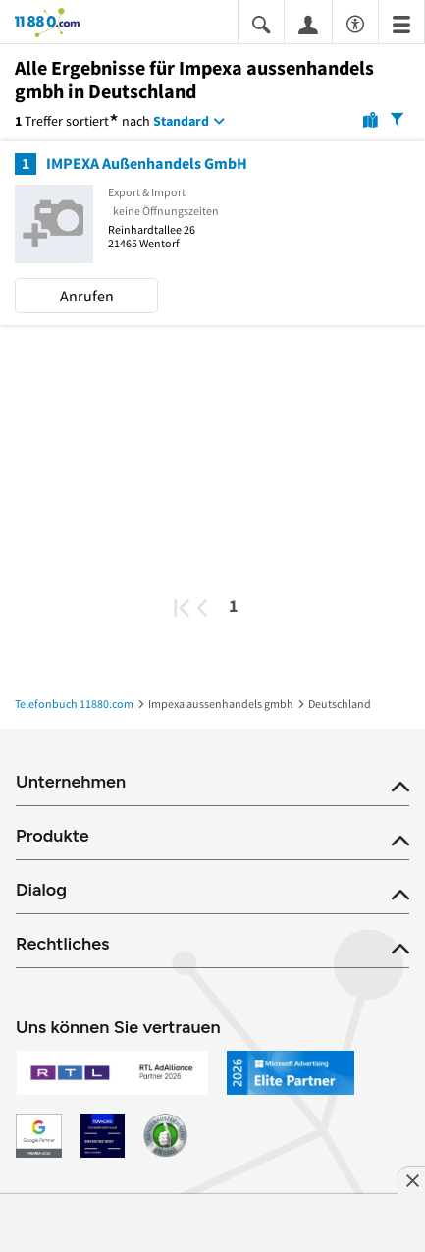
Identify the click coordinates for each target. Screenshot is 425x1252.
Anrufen (87, 295)
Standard (181, 121)
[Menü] (401, 23)
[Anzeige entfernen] (411, 1180)
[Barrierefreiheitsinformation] (355, 21)
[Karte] (370, 119)
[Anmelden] (308, 23)
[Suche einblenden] (261, 23)
